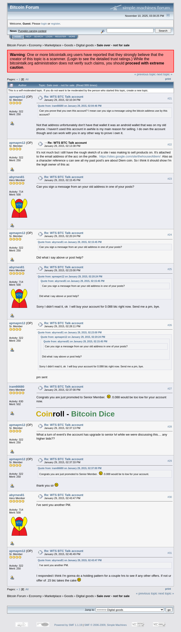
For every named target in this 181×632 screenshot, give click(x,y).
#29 (170, 460)
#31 (170, 552)
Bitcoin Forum (16, 45)
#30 (170, 497)
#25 (170, 269)
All (27, 79)
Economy (35, 45)
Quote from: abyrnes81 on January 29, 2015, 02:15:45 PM (70, 242)
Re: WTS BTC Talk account (63, 96)
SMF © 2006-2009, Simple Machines (105, 625)
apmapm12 (17, 96)
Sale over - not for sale (113, 45)
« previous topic (145, 74)
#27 (170, 388)
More (72, 36)
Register (60, 36)
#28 (170, 426)
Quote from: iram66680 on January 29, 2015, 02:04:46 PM (70, 106)
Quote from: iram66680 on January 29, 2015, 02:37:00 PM (70, 468)
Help (28, 36)
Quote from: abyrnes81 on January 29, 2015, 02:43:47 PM (70, 560)
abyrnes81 (16, 177)
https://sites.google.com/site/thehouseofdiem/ (129, 156)
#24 (170, 234)
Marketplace (53, 45)
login (44, 23)
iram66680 (16, 386)
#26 (170, 325)
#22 (170, 144)
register (55, 23)
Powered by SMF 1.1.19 (68, 625)
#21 (170, 98)
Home (18, 36)
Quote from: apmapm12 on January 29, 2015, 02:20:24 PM (70, 276)
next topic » (165, 74)
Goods (68, 45)
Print (168, 78)
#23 (170, 178)
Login (49, 36)
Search (38, 36)
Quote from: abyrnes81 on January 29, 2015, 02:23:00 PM (70, 332)
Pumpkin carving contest (32, 31)
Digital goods (85, 45)
